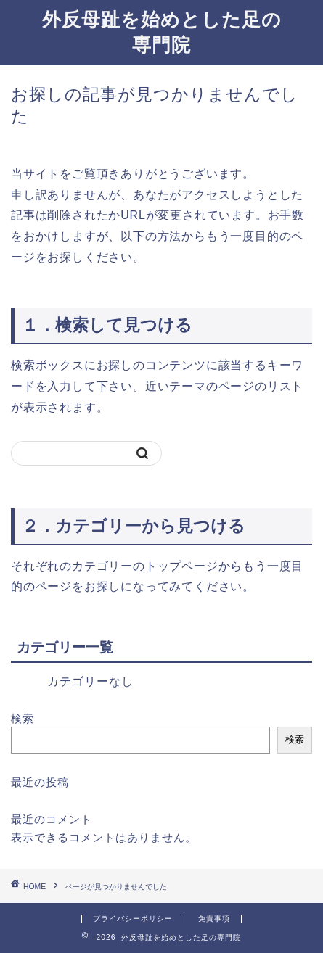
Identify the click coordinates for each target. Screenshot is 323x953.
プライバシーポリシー (133, 919)
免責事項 (214, 919)
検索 (22, 718)
